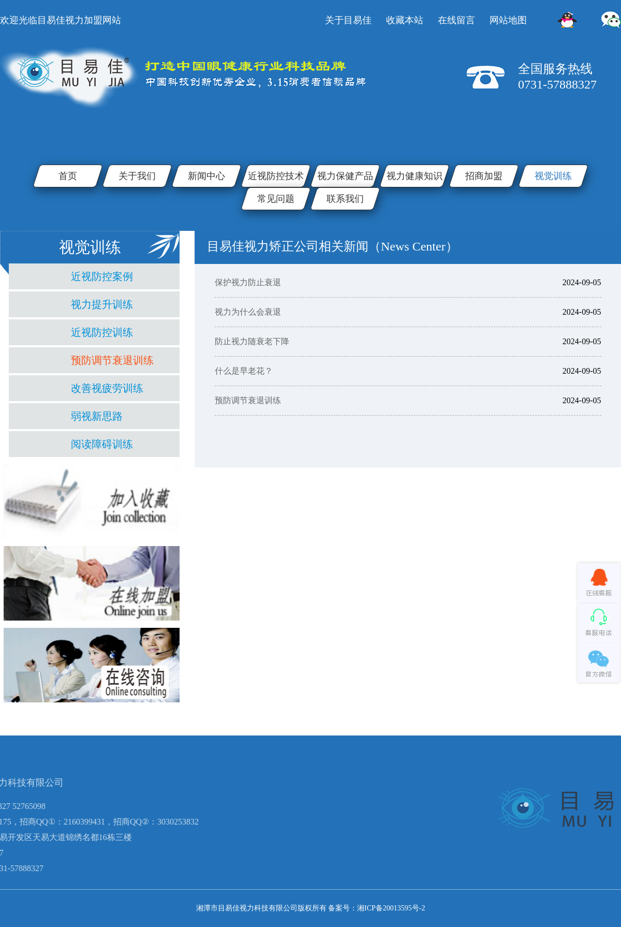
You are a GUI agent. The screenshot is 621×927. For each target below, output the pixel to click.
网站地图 (508, 20)
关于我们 (137, 176)
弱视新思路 (97, 416)
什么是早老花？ (244, 370)
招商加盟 (483, 176)
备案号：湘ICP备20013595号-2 (376, 908)
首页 (67, 176)
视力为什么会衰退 (248, 311)
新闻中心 (206, 176)
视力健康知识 (414, 176)
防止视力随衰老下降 (252, 341)
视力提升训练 (102, 304)
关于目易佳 (348, 20)
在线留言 (456, 20)
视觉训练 (553, 176)
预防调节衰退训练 (112, 360)
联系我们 (345, 199)
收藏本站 (404, 20)
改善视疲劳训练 (107, 388)
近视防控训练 (102, 332)
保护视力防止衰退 (248, 282)
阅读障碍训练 (102, 444)
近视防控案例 (102, 276)
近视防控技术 (276, 176)
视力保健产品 (345, 176)
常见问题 (275, 199)
